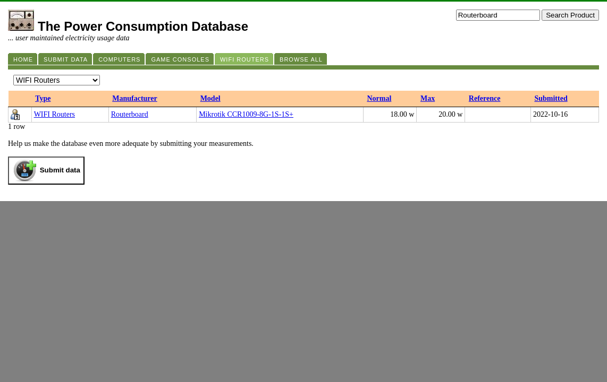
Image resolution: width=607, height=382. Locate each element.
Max (427, 98)
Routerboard (129, 114)
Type (42, 98)
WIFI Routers (54, 114)
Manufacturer (134, 98)
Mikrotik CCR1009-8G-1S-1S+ (246, 114)
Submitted (550, 98)
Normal (379, 98)
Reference (485, 98)
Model (210, 98)
